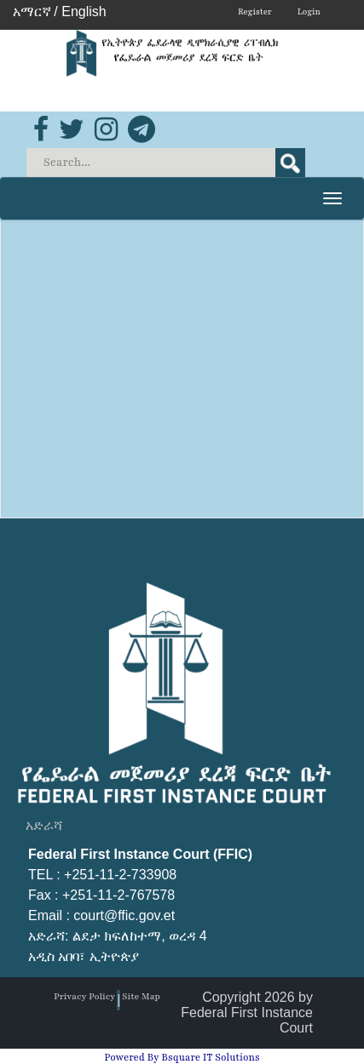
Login (309, 11)
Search (290, 162)
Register (255, 11)
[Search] (167, 162)
